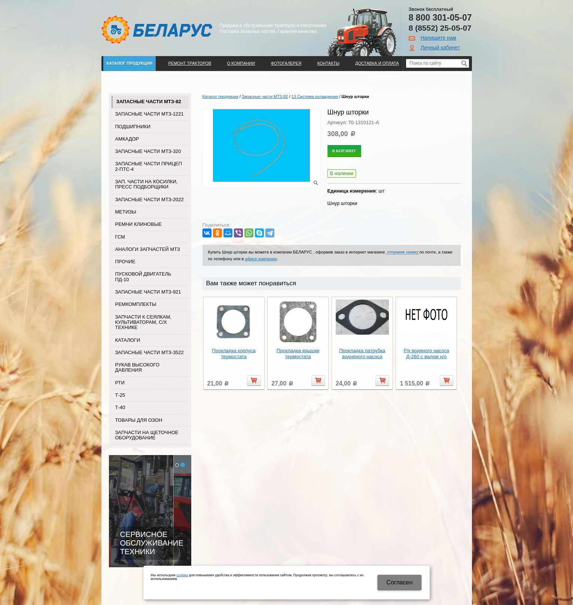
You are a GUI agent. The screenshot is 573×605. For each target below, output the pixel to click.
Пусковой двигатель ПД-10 (143, 276)
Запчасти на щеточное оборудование (147, 435)
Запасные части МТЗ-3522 (149, 352)
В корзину (344, 150)
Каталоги (127, 340)
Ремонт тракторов (189, 63)
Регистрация (384, 78)
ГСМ (120, 237)
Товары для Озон (138, 420)
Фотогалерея (286, 63)
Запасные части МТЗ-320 (148, 151)
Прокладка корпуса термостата (233, 353)
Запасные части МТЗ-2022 (149, 199)
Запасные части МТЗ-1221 (149, 114)
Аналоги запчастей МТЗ (147, 249)
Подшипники (132, 126)
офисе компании (261, 259)
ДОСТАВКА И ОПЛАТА (377, 63)
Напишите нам (438, 38)
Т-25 (120, 395)
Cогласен (399, 582)
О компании (241, 63)
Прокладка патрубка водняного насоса (362, 353)
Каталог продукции (130, 63)
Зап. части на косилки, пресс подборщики (146, 184)
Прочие (125, 261)
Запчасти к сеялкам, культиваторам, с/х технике (143, 322)
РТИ (120, 383)
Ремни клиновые (138, 224)
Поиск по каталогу (128, 78)
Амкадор (127, 139)
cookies (182, 575)
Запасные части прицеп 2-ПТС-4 (148, 166)
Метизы (125, 212)
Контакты (328, 63)
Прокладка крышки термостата (298, 353)
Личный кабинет (440, 47)
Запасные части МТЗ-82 (148, 101)
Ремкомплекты (135, 304)
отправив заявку (402, 252)
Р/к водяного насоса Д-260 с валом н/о (426, 353)
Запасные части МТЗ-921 (148, 292)
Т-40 (120, 407)
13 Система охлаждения (315, 96)
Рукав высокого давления (137, 367)
